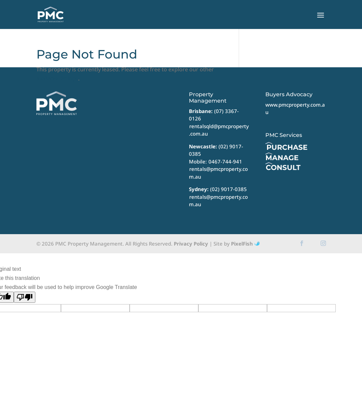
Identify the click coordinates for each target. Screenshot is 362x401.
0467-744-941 (225, 161)
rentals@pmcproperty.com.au (218, 173)
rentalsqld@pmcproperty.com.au (219, 130)
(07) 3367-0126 (214, 115)
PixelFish (245, 243)
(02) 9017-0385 (228, 189)
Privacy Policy (191, 243)
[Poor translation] (24, 297)
